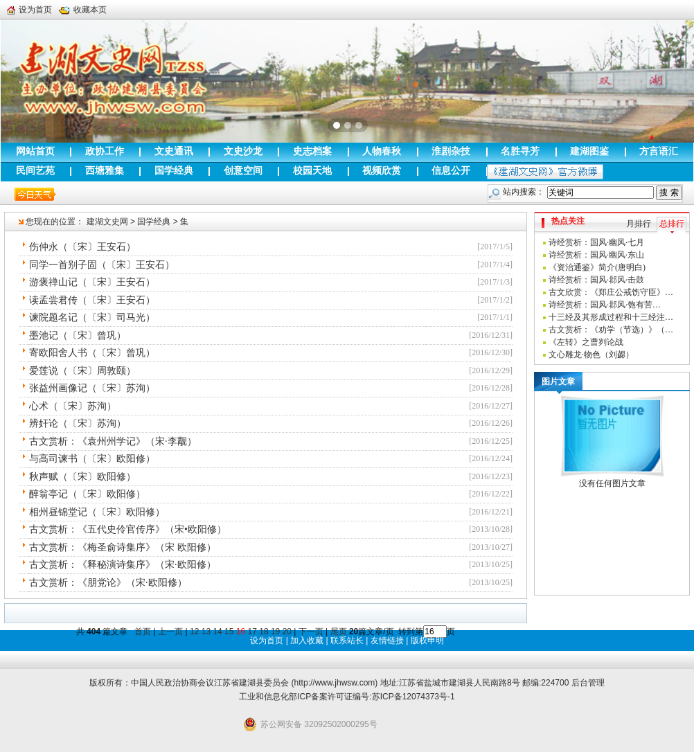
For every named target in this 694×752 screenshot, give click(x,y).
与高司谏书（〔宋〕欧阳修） (92, 459)
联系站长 (347, 640)
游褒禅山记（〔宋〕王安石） (92, 282)
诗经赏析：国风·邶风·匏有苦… (605, 305)
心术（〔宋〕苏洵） (72, 406)
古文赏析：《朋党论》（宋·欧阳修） (108, 583)
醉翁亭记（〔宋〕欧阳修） (87, 494)
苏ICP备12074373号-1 (413, 696)
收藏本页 (83, 10)
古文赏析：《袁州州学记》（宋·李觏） (113, 441)
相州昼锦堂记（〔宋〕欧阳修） (97, 512)
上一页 (170, 631)
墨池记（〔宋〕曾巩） (77, 335)
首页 (142, 631)
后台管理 (588, 683)
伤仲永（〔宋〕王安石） (82, 247)
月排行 (638, 224)
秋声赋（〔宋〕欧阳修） (82, 477)
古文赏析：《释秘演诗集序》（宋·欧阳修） (122, 564)
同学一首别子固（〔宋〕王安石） (102, 265)
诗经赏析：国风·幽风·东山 (596, 255)
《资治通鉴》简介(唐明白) (597, 267)
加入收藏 (306, 640)
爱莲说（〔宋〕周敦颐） (82, 371)
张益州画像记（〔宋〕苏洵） (92, 388)
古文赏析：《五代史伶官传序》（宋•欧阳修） (127, 529)
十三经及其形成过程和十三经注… (611, 317)
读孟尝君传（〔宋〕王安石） (92, 300)
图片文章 (558, 381)
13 (206, 631)
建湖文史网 (107, 221)
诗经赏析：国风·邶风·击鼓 (596, 280)
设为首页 (29, 10)
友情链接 (387, 640)
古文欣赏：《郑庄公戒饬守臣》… (611, 292)
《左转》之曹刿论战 (586, 342)
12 (194, 631)
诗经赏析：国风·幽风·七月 (596, 242)
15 (228, 631)
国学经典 (153, 221)
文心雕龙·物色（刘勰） (591, 354)
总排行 (671, 224)
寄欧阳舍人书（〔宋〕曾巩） (92, 353)
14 (217, 631)
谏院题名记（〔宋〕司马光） (92, 317)
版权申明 (427, 640)
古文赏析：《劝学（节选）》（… (611, 329)
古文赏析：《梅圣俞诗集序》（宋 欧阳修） (122, 547)
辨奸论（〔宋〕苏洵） (77, 423)
